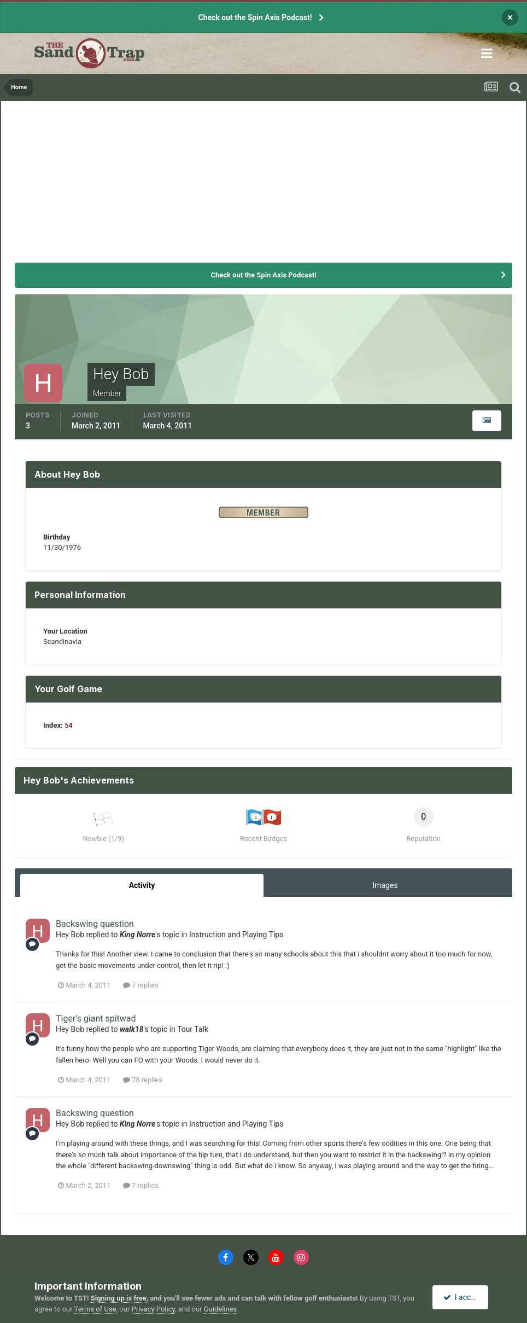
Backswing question (95, 924)
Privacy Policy (153, 1309)
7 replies (141, 985)
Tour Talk (192, 1029)
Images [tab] (384, 885)
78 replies (142, 1080)
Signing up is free (119, 1298)
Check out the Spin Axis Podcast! (255, 17)
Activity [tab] (142, 885)
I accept (461, 1297)
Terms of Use (95, 1309)
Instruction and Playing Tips (236, 934)
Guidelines (220, 1309)
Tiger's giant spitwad (96, 1018)
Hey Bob (70, 934)
